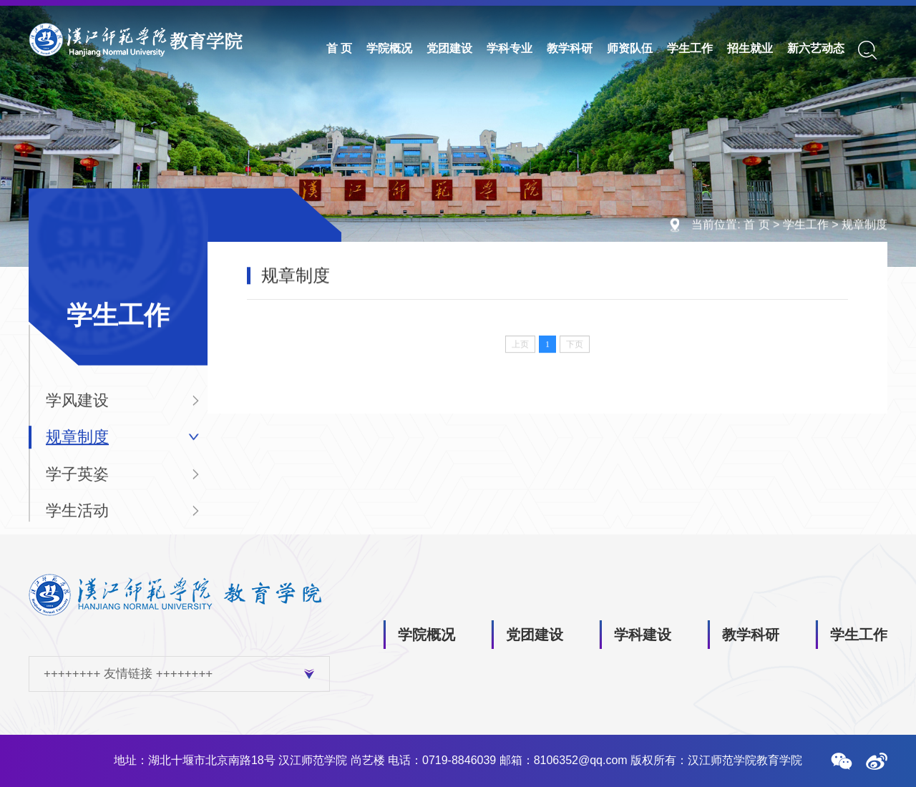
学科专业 (509, 48)
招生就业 (750, 48)
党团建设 (449, 48)
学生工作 (690, 48)
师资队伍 (630, 48)
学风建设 (77, 407)
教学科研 (570, 48)
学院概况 (389, 48)
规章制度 (864, 225)
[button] (841, 761)
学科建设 (642, 634)
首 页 (339, 48)
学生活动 (77, 518)
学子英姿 (77, 481)
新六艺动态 (815, 48)
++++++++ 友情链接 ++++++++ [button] (179, 674)
